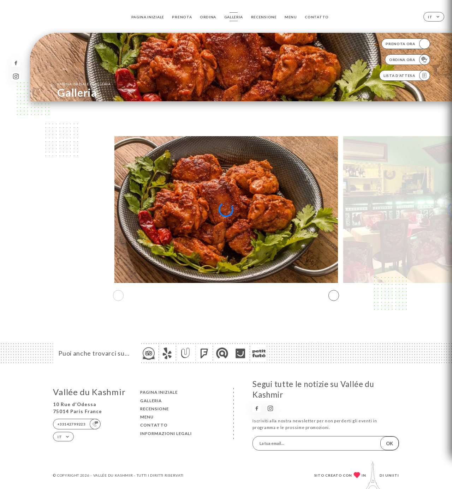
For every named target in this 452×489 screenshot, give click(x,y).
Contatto (317, 17)
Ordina (208, 17)
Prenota (182, 17)
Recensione (264, 17)
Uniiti (392, 475)
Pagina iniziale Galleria (84, 84)
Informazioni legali (166, 433)
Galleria (233, 17)
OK (389, 443)
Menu (291, 17)
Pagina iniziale (147, 17)
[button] (333, 295)
